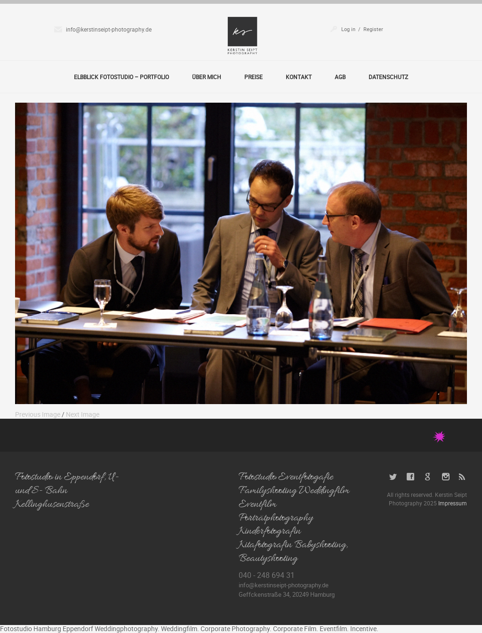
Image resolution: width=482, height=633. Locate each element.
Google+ (428, 477)
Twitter (393, 477)
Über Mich (206, 77)
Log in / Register (362, 28)
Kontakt (299, 77)
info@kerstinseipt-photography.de (109, 29)
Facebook (411, 477)
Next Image (82, 414)
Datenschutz (388, 77)
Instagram (446, 477)
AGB (340, 77)
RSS (463, 477)
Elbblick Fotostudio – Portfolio (121, 77)
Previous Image (37, 414)
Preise (253, 77)
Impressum (452, 503)
